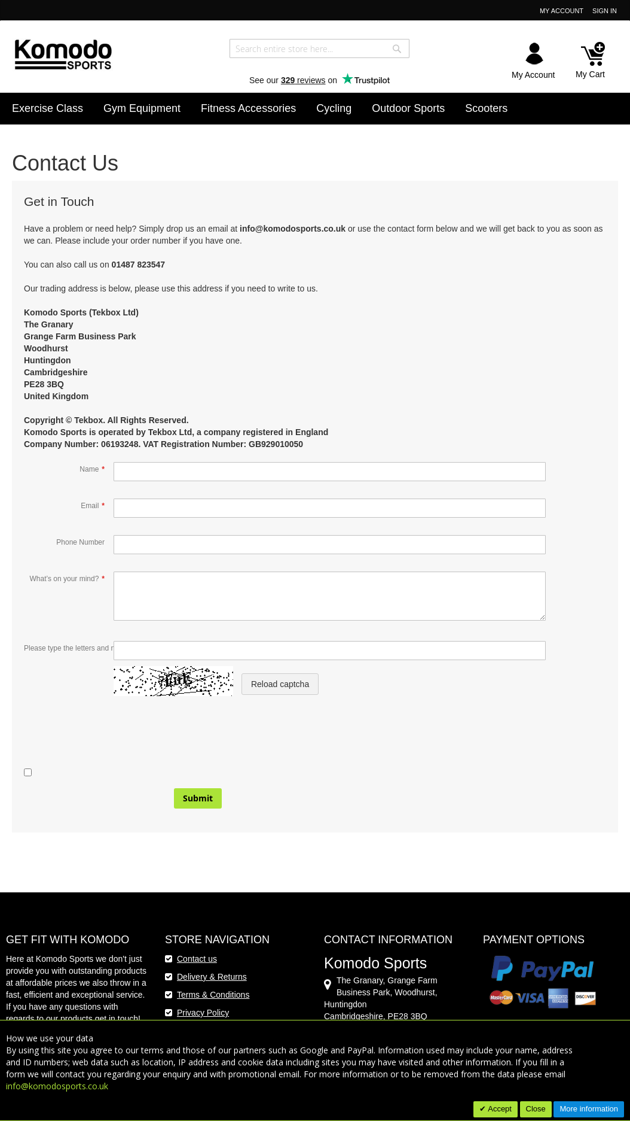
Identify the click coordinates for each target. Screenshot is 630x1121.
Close (536, 1108)
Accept (499, 1108)
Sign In (604, 10)
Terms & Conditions (213, 995)
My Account (561, 10)
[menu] (315, 108)
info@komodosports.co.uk (57, 1086)
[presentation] (115, 742)
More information (588, 1108)
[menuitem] (47, 108)
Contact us (197, 959)
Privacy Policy (203, 1012)
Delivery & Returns (212, 977)
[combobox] (319, 48)
